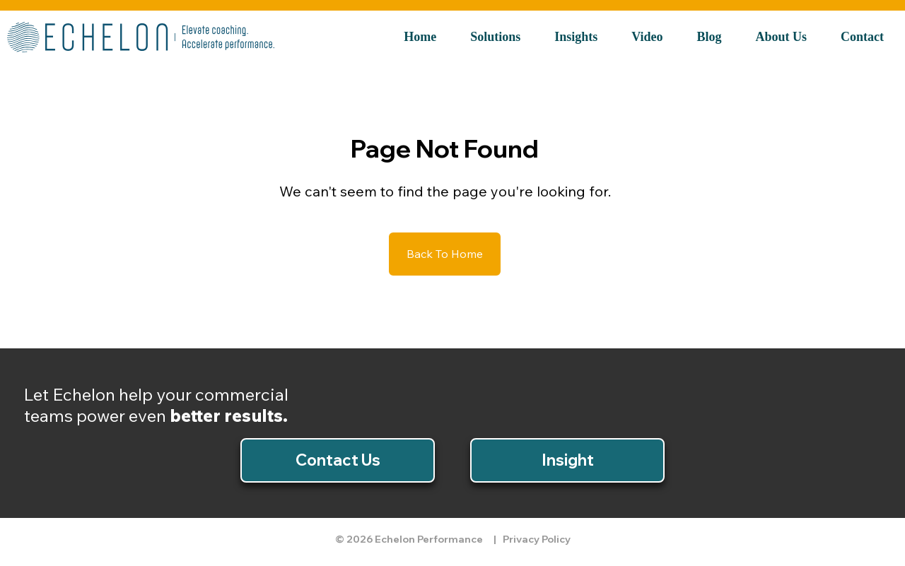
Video (646, 37)
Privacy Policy (537, 539)
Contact (862, 37)
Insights (575, 37)
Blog (709, 37)
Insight (568, 460)
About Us (781, 37)
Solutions (495, 37)
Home (420, 37)
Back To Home (445, 254)
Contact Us (338, 460)
